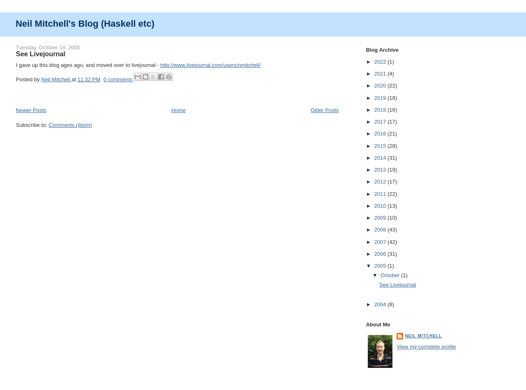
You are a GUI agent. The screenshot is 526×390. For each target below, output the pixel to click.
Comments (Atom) (70, 125)
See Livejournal (40, 53)
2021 (381, 74)
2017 (381, 122)
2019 (381, 98)
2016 (381, 134)
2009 (381, 218)
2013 (381, 170)
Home (178, 110)
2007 (381, 242)
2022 (381, 62)
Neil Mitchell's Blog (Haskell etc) (85, 23)
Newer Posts (31, 110)
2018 (381, 110)
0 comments (118, 79)
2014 (381, 158)
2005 (381, 266)
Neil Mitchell (56, 79)
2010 (381, 206)
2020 (381, 86)
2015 (381, 146)
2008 (381, 230)
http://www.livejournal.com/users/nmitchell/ (210, 65)
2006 (381, 254)
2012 (381, 182)
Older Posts (325, 110)
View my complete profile (426, 347)
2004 (381, 304)
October (391, 275)
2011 (381, 194)
